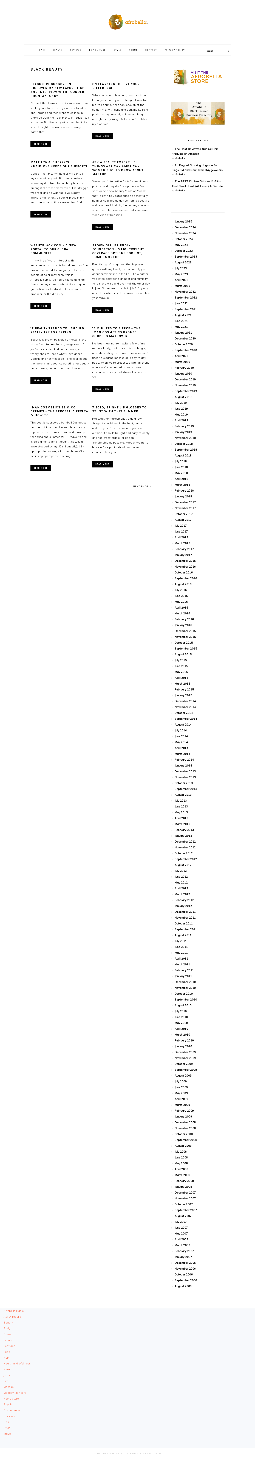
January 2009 (183, 1116)
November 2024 (185, 233)
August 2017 (183, 520)
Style (7, 1428)
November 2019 (185, 385)
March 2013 (182, 824)
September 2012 (186, 859)
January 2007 (183, 1257)
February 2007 (184, 1251)
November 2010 (185, 988)
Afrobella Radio (14, 1311)
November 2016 (185, 566)
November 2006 (185, 1268)
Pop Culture (11, 1398)
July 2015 (181, 660)
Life (6, 1381)
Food (7, 1351)
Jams (7, 1375)
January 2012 (183, 906)
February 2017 (184, 549)
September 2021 (186, 309)
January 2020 (183, 373)
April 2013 (181, 818)
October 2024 (184, 239)
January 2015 (183, 695)
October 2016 (184, 572)
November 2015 (185, 637)
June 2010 (181, 1017)
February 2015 (184, 689)
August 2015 (183, 654)
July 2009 (181, 1081)
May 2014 (181, 742)
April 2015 (181, 677)
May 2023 (181, 274)
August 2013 (183, 794)
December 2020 (185, 338)
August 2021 (183, 315)
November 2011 (185, 917)
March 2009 (182, 1105)
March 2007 (182, 1245)
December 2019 (185, 379)
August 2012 (183, 865)
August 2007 (183, 1216)
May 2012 (181, 882)
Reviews (9, 1416)
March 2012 (182, 894)
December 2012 (185, 841)
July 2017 (181, 525)
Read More (41, 144)
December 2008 (185, 1122)
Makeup (9, 1387)
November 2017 (185, 508)
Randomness (12, 1410)
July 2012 (181, 871)
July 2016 (181, 590)
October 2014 (184, 713)
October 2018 (184, 443)
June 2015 (181, 666)
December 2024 (185, 227)
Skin (6, 1422)
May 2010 (181, 1023)
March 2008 (182, 1175)
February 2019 (184, 426)
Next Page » (142, 486)
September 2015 (186, 648)
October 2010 (184, 993)
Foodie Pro (122, 1454)
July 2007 (181, 1222)
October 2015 (184, 642)
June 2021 (181, 321)
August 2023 (183, 262)
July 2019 (181, 403)
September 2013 (186, 789)
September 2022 (186, 297)
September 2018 (186, 449)
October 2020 (184, 344)
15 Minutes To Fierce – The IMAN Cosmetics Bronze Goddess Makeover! (116, 332)
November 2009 (185, 1058)
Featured (9, 1346)
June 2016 (181, 596)
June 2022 (181, 303)
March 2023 (182, 286)
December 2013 (185, 771)
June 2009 (181, 1087)
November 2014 (185, 707)
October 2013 (184, 783)
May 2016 (181, 601)
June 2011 (181, 947)
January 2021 (183, 332)
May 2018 (181, 473)
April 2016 (181, 607)
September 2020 (186, 350)
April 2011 (181, 958)
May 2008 (181, 1163)
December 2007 (185, 1192)
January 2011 (183, 976)
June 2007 (181, 1227)
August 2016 (183, 584)
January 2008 (183, 1186)
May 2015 (181, 672)
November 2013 (185, 777)
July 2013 (181, 800)
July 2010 (181, 1011)
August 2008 (183, 1145)
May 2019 (181, 414)
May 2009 (181, 1093)
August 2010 (183, 1005)
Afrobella (127, 21)
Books (8, 1334)
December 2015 (185, 631)
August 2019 (183, 397)
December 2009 (185, 1052)
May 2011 (181, 952)
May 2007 (181, 1233)
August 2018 (183, 455)
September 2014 (186, 718)
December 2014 (185, 701)
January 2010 (183, 1046)
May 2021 (181, 326)
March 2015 (182, 683)
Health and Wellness (17, 1363)
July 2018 (181, 461)
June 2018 (181, 467)
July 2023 (181, 268)
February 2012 (184, 900)
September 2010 (186, 999)
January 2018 (183, 496)
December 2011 (185, 911)
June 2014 (181, 736)
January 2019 (183, 432)
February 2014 (184, 759)
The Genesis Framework (147, 1454)
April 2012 (181, 888)
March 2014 (182, 754)
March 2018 (182, 484)
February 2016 (184, 619)
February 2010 (184, 1040)
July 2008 (181, 1151)
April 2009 (181, 1099)
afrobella (180, 158)
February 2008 (184, 1181)
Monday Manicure (15, 1392)
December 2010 (185, 982)
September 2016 (186, 578)
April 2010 (181, 1028)
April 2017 (181, 537)
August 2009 (183, 1075)
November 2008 (185, 1128)
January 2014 (183, 765)
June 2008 (181, 1157)
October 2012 (184, 853)
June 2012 (181, 876)
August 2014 (183, 724)
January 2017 (183, 555)
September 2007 (186, 1210)
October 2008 (184, 1134)
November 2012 (185, 847)
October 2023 (184, 250)
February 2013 (184, 830)
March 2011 (182, 964)
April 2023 (181, 280)
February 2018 (184, 490)
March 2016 (182, 613)
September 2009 (186, 1069)
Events (8, 1340)
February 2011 (184, 970)
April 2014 (181, 748)
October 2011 (184, 923)
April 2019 (181, 420)
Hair (6, 1357)
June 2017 (181, 531)
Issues (8, 1369)
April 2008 (181, 1169)
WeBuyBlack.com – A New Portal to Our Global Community (53, 249)
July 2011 (181, 941)
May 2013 (181, 812)
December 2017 (185, 502)
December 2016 (185, 560)
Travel (8, 1433)
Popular (9, 1404)
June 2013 (181, 806)
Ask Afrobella (12, 1316)
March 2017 (182, 543)
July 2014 (181, 730)
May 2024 (181, 245)
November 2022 (185, 291)
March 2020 (182, 362)
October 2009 (184, 1064)
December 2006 (185, 1262)
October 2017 (184, 514)
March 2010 (182, 1034)
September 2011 (186, 929)
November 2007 (185, 1198)
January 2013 (183, 835)
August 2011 (183, 935)
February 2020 (184, 367)
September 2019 (186, 391)
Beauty (8, 1322)
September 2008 (186, 1140)
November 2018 (185, 438)
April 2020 (181, 356)
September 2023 (186, 256)
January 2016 (183, 625)
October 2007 (184, 1204)
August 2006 (183, 1286)
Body (7, 1328)
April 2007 (181, 1239)
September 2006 (186, 1280)
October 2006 (184, 1274)
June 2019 (181, 408)
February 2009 (184, 1110)
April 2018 (181, 479)
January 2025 (183, 221)
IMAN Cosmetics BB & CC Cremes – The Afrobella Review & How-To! (59, 411)
